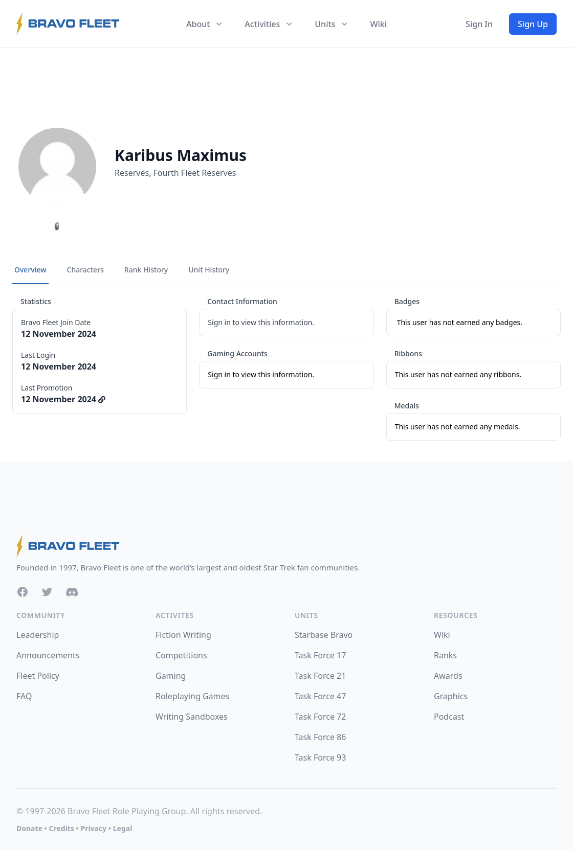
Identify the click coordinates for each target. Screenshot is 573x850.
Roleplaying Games (192, 696)
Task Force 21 (320, 675)
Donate (29, 828)
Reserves (132, 172)
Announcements (47, 655)
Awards (448, 675)
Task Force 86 (320, 737)
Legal (123, 828)
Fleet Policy (37, 675)
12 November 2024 (63, 399)
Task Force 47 (320, 696)
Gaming (171, 675)
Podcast (449, 716)
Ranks (445, 655)
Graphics (451, 696)
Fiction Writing (183, 634)
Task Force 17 (320, 655)
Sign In (479, 24)
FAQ (24, 696)
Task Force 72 (320, 716)
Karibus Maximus (181, 155)
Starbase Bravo (323, 634)
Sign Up (533, 24)
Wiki (378, 24)
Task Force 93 (320, 757)
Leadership (37, 634)
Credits (61, 828)
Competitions (181, 655)
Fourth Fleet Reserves (194, 172)
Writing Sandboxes (192, 716)
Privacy (93, 828)
